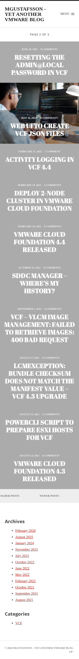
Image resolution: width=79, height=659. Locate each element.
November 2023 (26, 549)
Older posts (9, 495)
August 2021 (24, 600)
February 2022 (25, 581)
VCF (18, 623)
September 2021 (26, 593)
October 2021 (24, 587)
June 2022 (22, 568)
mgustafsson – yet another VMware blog (43, 648)
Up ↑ (71, 651)
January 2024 (24, 543)
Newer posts (49, 495)
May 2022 (22, 575)
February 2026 (25, 531)
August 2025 (24, 537)
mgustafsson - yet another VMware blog (25, 14)
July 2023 (22, 556)
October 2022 (24, 562)
